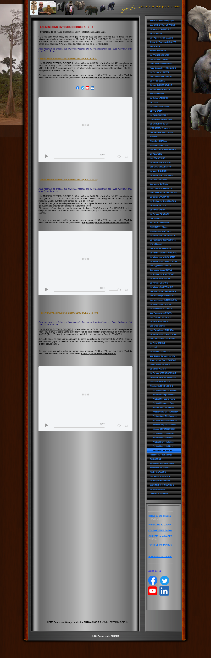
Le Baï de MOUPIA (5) (159, 197)
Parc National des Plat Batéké (163, 68)
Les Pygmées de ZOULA (160, 266)
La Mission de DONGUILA (161, 175)
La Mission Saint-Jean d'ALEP (163, 334)
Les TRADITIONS (157, 158)
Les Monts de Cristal (159, 184)
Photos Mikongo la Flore (163, 403)
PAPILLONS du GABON (159, 525)
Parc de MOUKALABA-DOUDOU (164, 193)
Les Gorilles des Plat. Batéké (162, 339)
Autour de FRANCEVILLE (161, 85)
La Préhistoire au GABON (161, 309)
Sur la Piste (155, 46)
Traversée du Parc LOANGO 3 (163, 360)
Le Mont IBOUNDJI (158, 171)
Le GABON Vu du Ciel (159, 124)
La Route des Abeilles (159, 107)
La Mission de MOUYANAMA (162, 257)
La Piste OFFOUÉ (157, 343)
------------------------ (157, 489)
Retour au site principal (159, 516)
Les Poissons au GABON (161, 313)
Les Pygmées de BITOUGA (162, 330)
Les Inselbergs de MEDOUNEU (163, 300)
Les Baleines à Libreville (160, 317)
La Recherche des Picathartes (163, 240)
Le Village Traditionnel (160, 481)
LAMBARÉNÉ (156, 154)
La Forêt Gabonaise (158, 180)
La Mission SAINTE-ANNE (161, 287)
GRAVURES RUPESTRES (161, 119)
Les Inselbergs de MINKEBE (162, 296)
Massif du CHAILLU (158, 141)
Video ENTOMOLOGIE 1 (163, 450)
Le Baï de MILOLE (158, 205)
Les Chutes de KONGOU (160, 76)
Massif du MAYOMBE (159, 145)
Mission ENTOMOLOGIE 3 (164, 429)
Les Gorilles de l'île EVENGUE (163, 291)
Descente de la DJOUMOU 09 (163, 377)
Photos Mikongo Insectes (164, 395)
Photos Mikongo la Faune (164, 399)
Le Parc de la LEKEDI (159, 72)
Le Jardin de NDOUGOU (160, 279)
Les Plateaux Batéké (159, 59)
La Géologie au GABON (160, 304)
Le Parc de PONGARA (159, 214)
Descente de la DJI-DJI (160, 382)
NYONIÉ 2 (154, 347)
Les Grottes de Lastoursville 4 (163, 356)
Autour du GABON (158, 51)
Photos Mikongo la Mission (164, 390)
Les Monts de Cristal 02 (160, 476)
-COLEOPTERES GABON (160, 530)
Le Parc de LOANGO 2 (160, 352)
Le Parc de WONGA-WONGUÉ (163, 373)
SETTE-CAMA (156, 111)
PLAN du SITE (156, 33)
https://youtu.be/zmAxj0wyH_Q (98, 353)
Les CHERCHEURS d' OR (161, 167)
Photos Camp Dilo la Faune (165, 420)
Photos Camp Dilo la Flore (164, 425)
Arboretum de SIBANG (160, 468)
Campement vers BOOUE (161, 270)
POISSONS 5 (155, 459)
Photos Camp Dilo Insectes (164, 416)
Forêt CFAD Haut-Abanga (161, 455)
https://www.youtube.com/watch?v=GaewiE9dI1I (106, 222)
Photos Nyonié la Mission (164, 433)
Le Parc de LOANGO (159, 283)
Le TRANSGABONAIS (159, 55)
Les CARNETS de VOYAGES (162, 25)
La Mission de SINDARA (160, 162)
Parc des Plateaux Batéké (161, 64)
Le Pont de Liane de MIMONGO (163, 253)
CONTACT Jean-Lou (159, 493)
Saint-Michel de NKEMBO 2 (162, 485)
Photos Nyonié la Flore (163, 446)
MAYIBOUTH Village (159, 227)
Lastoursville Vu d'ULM (160, 364)
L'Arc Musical (156, 244)
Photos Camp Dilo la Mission (165, 412)
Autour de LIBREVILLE (160, 89)
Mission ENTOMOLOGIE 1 (161, 386)
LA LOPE (154, 102)
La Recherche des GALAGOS (163, 201)
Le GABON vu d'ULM (159, 321)
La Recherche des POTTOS (162, 274)
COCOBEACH (156, 218)
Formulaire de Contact (160, 556)
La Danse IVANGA (158, 369)
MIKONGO (154, 137)
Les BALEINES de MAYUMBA (163, 150)
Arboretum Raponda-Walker (162, 463)
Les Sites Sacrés (157, 326)
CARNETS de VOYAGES (160, 536)
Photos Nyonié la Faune (163, 442)
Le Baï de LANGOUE (159, 98)
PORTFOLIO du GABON (160, 545)
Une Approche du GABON (161, 38)
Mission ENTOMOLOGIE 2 (164, 407)
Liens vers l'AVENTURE (160, 29)
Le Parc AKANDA (157, 210)
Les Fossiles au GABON (160, 248)
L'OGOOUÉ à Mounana (160, 128)
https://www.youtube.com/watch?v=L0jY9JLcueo (106, 78)
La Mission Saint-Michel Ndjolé (163, 261)
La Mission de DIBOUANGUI (162, 236)
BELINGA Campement (159, 223)
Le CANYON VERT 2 (159, 115)
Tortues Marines (157, 94)
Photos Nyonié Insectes (163, 438)
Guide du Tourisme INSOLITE (163, 42)
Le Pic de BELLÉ (157, 81)
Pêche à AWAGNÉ (158, 472)
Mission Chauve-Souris (160, 231)
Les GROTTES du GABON (161, 132)
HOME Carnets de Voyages (162, 21)
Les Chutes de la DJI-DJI (161, 188)
